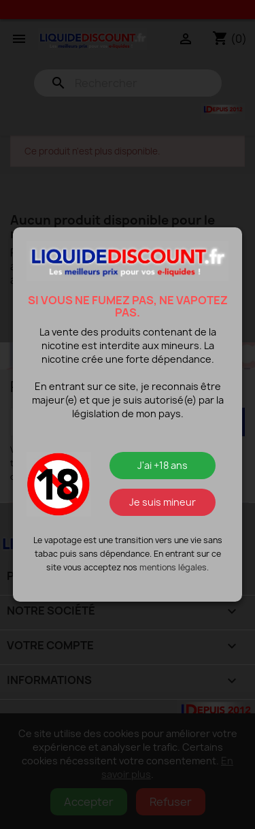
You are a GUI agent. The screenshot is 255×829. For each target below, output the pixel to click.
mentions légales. (174, 567)
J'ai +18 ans (162, 465)
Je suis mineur (162, 501)
